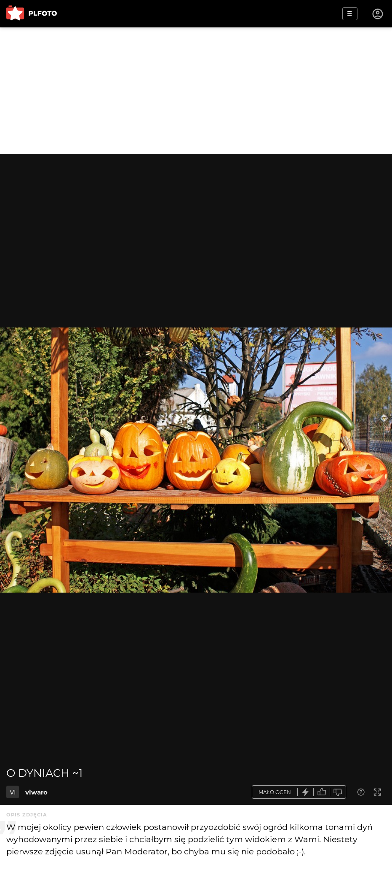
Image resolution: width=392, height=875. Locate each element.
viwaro (36, 792)
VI (13, 792)
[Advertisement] (196, 91)
